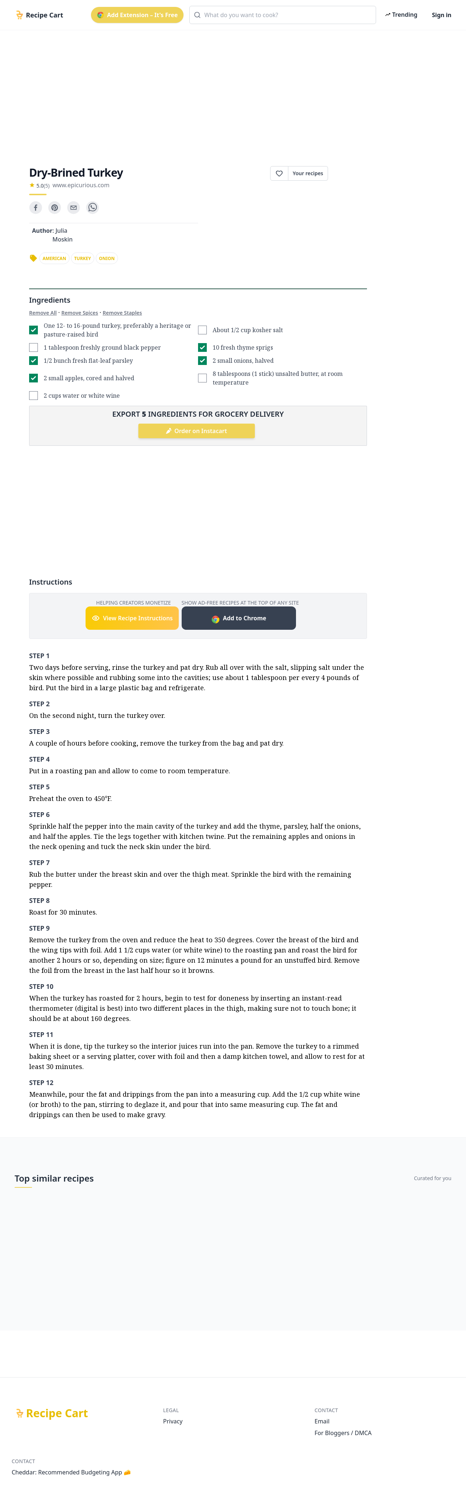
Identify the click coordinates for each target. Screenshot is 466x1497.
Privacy (172, 1421)
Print (347, 173)
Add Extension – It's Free (137, 15)
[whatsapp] (92, 207)
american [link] (54, 258)
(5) (47, 185)
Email (322, 1421)
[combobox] (282, 15)
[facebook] (35, 207)
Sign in (441, 15)
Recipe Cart (57, 1413)
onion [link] (107, 258)
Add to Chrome (238, 619)
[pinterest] (54, 207)
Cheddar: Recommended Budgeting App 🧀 (71, 1472)
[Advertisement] (230, 92)
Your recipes (308, 173)
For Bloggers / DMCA (343, 1433)
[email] (73, 207)
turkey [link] (82, 258)
